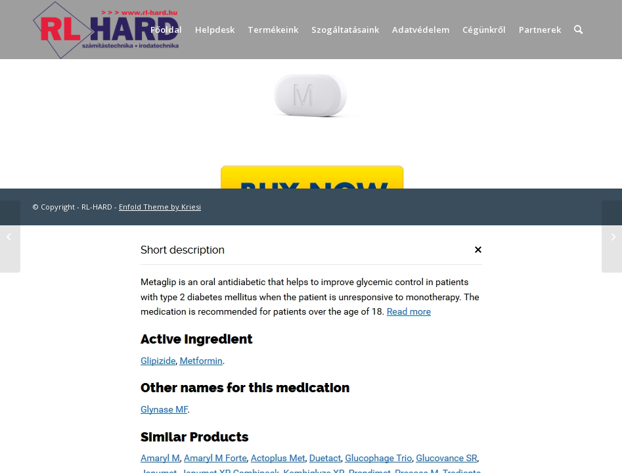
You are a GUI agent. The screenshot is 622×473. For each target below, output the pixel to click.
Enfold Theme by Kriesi (160, 207)
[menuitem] (166, 29)
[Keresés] (578, 29)
